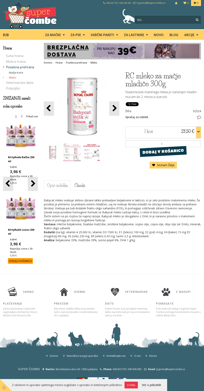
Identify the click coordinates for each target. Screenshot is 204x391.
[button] (33, 184)
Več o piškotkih (151, 385)
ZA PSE (76, 35)
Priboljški (13, 88)
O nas (137, 356)
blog (174, 35)
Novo (159, 35)
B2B (6, 35)
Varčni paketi (102, 35)
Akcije (189, 35)
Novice (153, 356)
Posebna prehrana (20, 67)
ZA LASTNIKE (134, 35)
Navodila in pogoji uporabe (82, 356)
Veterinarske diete (19, 82)
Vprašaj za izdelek (136, 117)
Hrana (59, 62)
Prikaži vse (32, 116)
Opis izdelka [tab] (57, 185)
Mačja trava (16, 72)
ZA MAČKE (53, 35)
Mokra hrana (16, 61)
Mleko (12, 77)
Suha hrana (14, 56)
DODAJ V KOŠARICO (163, 151)
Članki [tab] (80, 185)
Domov (48, 62)
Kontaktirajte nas (116, 356)
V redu (131, 385)
